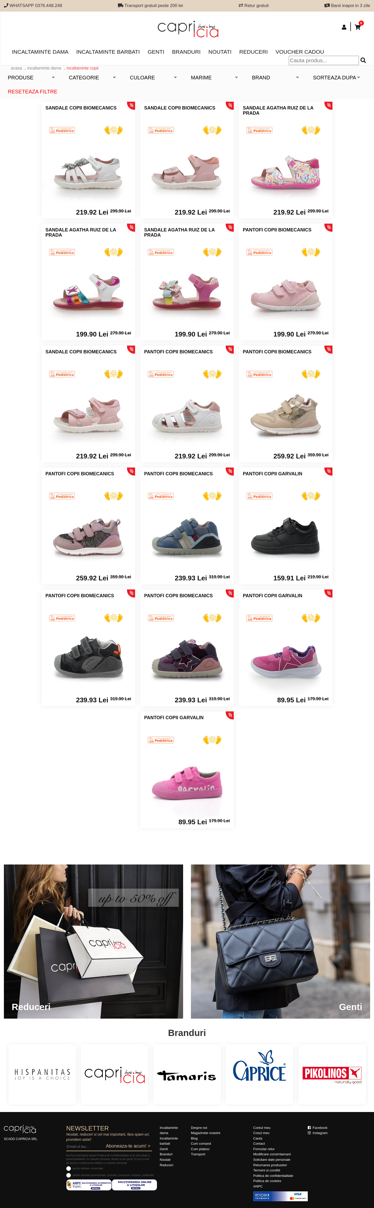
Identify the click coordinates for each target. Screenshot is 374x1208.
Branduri (186, 52)
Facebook (318, 1128)
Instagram (318, 1133)
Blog (194, 1138)
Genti (156, 52)
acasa (16, 68)
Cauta (257, 1138)
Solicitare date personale (271, 1160)
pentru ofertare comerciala (88, 1168)
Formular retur (264, 1149)
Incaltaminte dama (40, 52)
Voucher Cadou (300, 52)
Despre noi (199, 1128)
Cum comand (201, 1143)
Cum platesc (200, 1149)
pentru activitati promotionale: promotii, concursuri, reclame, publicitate (113, 1175)
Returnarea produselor (270, 1165)
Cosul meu (261, 1133)
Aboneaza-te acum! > (128, 1146)
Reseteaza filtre (32, 91)
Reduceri (253, 52)
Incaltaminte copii (82, 68)
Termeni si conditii (266, 1170)
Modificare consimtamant (272, 1154)
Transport (198, 1154)
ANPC (258, 1186)
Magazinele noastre (205, 1133)
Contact (259, 1143)
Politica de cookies (267, 1181)
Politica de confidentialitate (273, 1176)
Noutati (219, 52)
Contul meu (261, 1128)
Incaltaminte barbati (108, 52)
